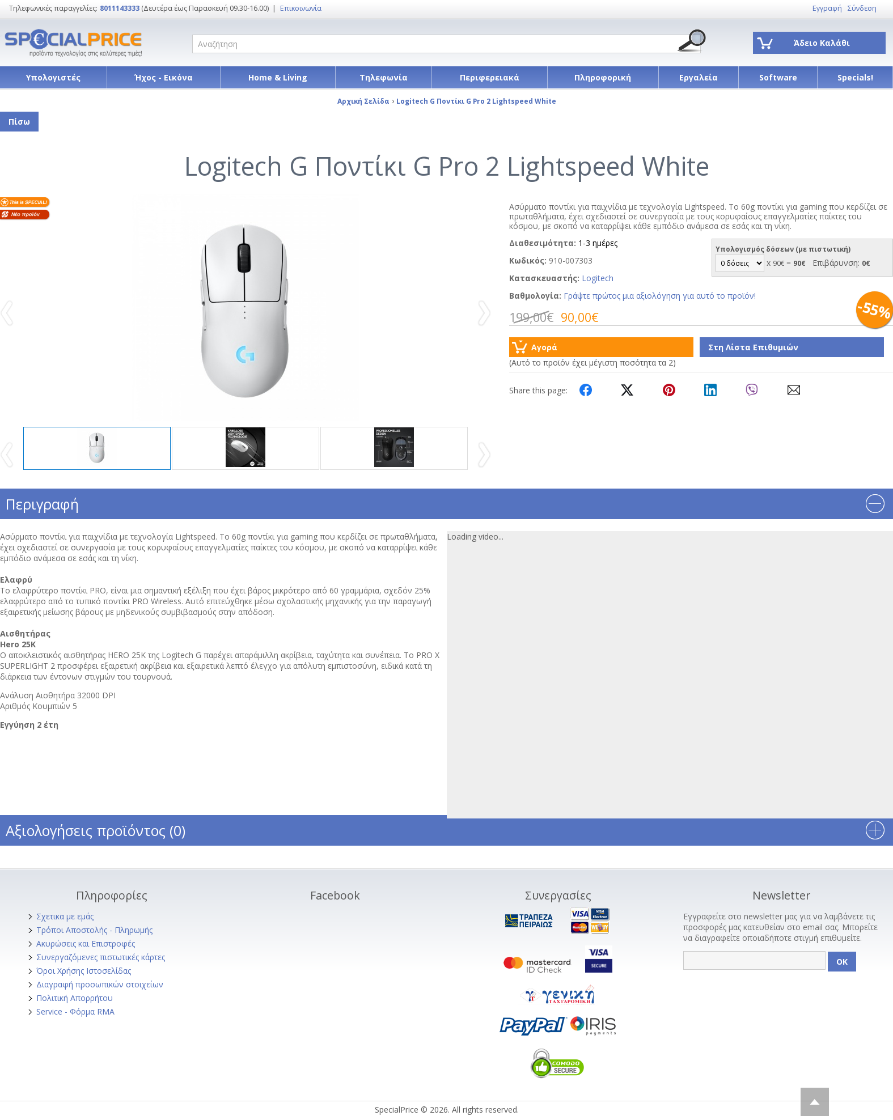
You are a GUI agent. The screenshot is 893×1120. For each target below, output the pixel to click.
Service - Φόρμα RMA (75, 1011)
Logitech (597, 278)
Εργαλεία (698, 77)
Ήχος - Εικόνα (163, 77)
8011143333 (119, 8)
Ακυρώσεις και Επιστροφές (85, 943)
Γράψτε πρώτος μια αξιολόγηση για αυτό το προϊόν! (660, 295)
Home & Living (277, 77)
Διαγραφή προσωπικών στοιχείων (99, 984)
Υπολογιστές (53, 77)
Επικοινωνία (300, 8)
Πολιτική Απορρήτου (74, 997)
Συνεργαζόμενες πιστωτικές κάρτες (100, 957)
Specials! (855, 77)
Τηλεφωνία (383, 77)
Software (778, 77)
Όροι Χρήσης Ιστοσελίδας (83, 970)
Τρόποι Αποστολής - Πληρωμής (94, 929)
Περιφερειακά (489, 77)
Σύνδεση (862, 8)
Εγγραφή (827, 8)
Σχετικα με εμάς (65, 916)
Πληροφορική (602, 77)
